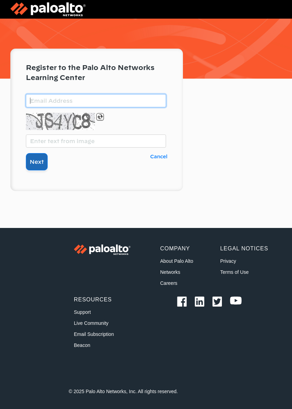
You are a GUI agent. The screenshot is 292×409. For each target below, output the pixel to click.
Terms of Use (234, 272)
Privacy (228, 261)
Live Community (91, 323)
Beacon (82, 345)
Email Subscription (94, 334)
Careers (168, 283)
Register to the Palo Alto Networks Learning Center (90, 72)
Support (82, 312)
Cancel (158, 156)
